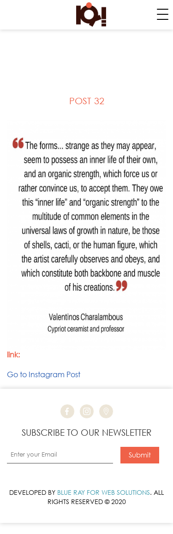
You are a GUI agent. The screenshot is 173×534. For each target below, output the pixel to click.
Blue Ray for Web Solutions (103, 492)
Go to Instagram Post (43, 374)
